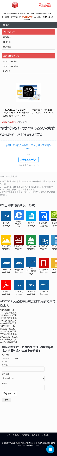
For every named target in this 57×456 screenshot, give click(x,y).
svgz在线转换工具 (9, 337)
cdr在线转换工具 (8, 313)
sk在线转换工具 (7, 329)
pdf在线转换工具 (8, 323)
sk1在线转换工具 (8, 331)
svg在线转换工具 (8, 334)
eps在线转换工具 (8, 321)
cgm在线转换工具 (8, 315)
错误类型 (6, 374)
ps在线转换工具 (7, 326)
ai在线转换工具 (7, 310)
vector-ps (13, 122)
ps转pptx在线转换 (31, 271)
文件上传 (6, 355)
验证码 (5, 383)
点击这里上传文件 (28, 160)
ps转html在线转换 (19, 224)
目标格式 (6, 365)
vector (5, 122)
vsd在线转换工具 (8, 339)
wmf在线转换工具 (8, 342)
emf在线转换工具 (8, 318)
